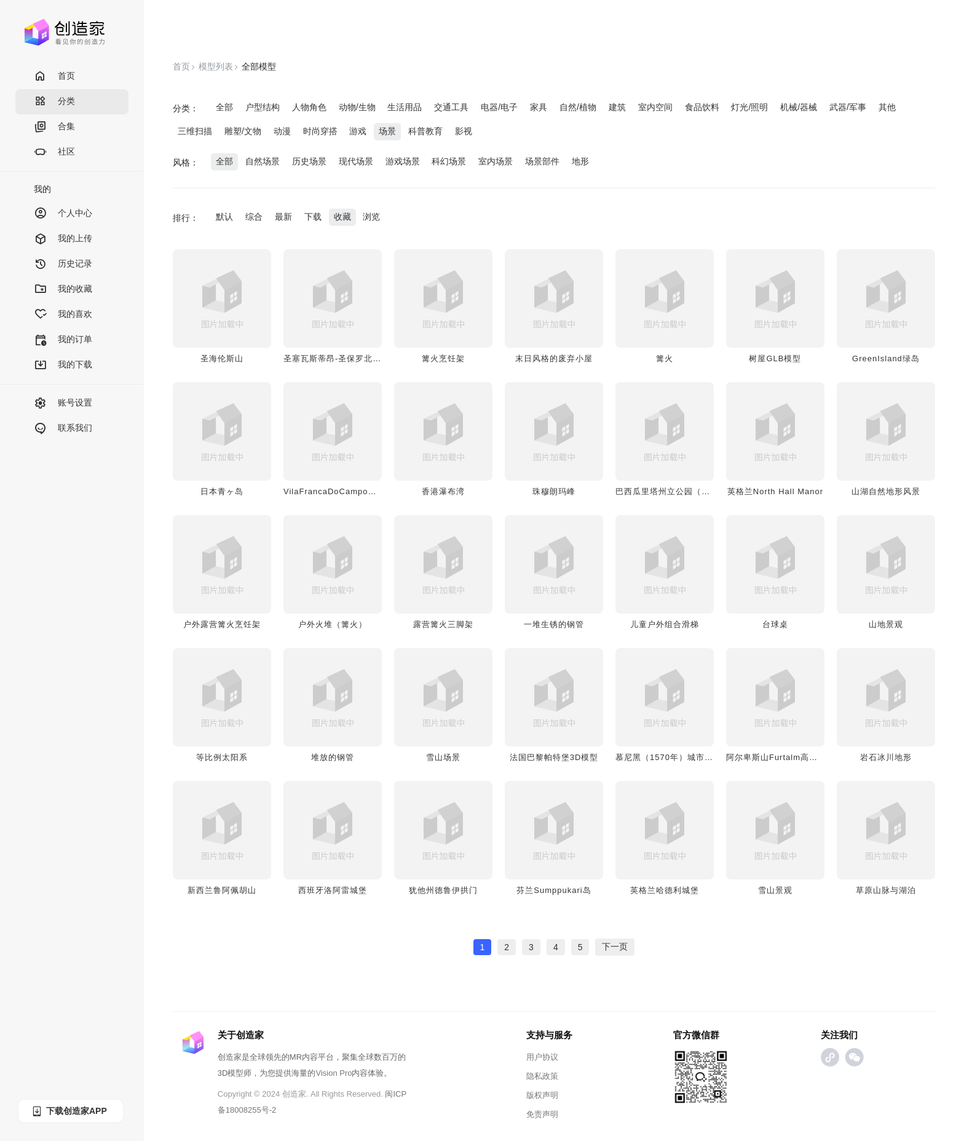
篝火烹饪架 (443, 358)
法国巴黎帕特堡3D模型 (554, 757)
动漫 (282, 131)
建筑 (617, 107)
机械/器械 (798, 107)
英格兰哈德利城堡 (664, 890)
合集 (54, 127)
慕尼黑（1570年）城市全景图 (672, 757)
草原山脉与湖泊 (886, 890)
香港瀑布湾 (443, 491)
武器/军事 (847, 107)
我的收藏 (63, 289)
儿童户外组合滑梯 (664, 624)
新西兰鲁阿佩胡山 (222, 890)
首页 (54, 76)
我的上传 (63, 239)
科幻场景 (449, 161)
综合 (254, 217)
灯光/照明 (749, 107)
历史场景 (309, 161)
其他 (887, 107)
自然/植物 (577, 107)
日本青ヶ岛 (221, 491)
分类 (54, 101)
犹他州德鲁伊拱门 (443, 890)
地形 (580, 161)
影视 (463, 131)
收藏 (342, 217)
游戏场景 (402, 161)
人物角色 (309, 107)
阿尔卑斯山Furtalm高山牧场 (780, 757)
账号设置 (63, 403)
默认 (224, 217)
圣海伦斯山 (221, 358)
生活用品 (404, 107)
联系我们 (63, 428)
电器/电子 (499, 107)
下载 (313, 217)
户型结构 (262, 107)
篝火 (664, 358)
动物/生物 (357, 107)
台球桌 (775, 624)
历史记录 (63, 264)
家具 (538, 107)
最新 (283, 217)
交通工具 (451, 107)
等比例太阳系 (222, 757)
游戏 (357, 131)
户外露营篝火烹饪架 (222, 624)
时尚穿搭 (320, 131)
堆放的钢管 (332, 757)
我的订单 (63, 340)
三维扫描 (195, 131)
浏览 (371, 217)
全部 (224, 107)
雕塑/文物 (242, 131)
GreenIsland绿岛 (886, 358)
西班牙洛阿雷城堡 (332, 890)
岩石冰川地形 (886, 757)
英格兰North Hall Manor (775, 491)
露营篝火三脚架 (443, 624)
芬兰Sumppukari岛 (553, 890)
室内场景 (495, 161)
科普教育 (425, 131)
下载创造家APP (69, 1111)
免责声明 (542, 1114)
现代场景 (356, 161)
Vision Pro (333, 1073)
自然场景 (262, 161)
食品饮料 (702, 107)
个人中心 (63, 213)
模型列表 (216, 66)
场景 (387, 131)
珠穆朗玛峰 (553, 491)
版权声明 (542, 1095)
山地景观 (886, 624)
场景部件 (542, 161)
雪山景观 (775, 890)
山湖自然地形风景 (885, 491)
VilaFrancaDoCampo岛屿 (334, 491)
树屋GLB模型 (775, 358)
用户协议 (542, 1057)
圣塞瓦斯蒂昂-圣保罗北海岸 (336, 358)
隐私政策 (542, 1076)
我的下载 (63, 365)
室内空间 (655, 107)
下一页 (615, 946)
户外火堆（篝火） (332, 624)
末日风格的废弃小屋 (554, 358)
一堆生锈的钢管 (554, 624)
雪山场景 (443, 757)
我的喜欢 (63, 314)
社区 (54, 152)
